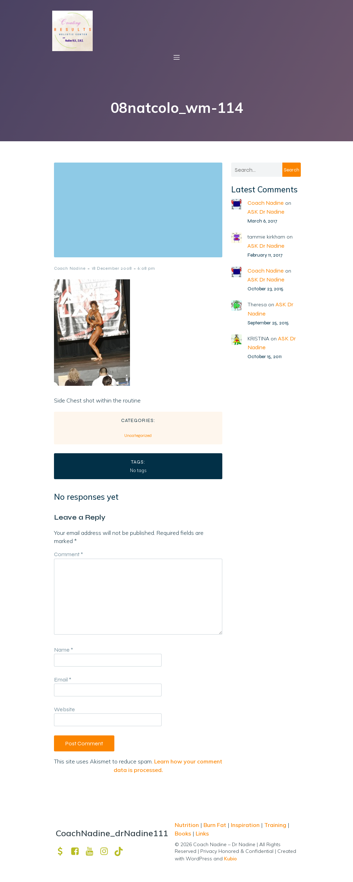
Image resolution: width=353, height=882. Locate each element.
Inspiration (245, 824)
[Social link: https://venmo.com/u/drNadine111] (63, 851)
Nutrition (187, 824)
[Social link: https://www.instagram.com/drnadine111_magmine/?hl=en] (106, 851)
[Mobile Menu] (176, 57)
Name (63, 649)
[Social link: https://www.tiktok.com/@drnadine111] (121, 851)
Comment (68, 554)
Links (202, 833)
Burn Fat (215, 824)
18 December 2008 (112, 268)
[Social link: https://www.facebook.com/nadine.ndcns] (77, 851)
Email (62, 679)
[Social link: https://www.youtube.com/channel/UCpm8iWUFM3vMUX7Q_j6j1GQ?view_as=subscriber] (92, 851)
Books (183, 833)
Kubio (230, 858)
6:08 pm (146, 268)
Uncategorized (138, 435)
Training (275, 824)
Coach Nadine (70, 268)
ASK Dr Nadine (266, 211)
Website (64, 709)
